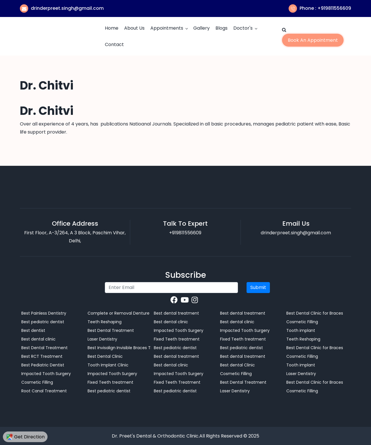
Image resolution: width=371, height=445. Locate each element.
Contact (114, 44)
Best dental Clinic (237, 365)
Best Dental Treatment (44, 348)
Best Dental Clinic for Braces (314, 313)
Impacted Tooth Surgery (46, 373)
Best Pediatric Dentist (42, 365)
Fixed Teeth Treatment (177, 382)
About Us (134, 28)
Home (111, 28)
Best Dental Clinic (105, 356)
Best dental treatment (176, 313)
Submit (258, 287)
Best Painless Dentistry (43, 313)
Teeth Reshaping (105, 322)
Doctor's (243, 28)
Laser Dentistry (102, 339)
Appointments (166, 28)
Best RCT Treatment (42, 356)
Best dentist (33, 330)
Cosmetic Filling (37, 382)
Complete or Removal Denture (118, 313)
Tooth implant (300, 330)
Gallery (201, 28)
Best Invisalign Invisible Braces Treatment (119, 348)
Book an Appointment (313, 40)
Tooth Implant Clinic (108, 365)
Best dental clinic (38, 339)
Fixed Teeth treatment (110, 382)
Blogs (221, 28)
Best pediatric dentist (42, 322)
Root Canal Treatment (44, 391)
